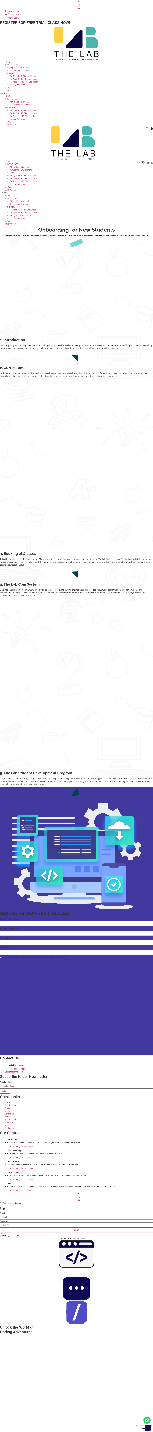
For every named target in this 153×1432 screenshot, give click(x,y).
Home (7, 1102)
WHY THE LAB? (11, 65)
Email (2, 1213)
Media (7, 1111)
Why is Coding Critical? (19, 67)
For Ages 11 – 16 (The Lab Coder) (24, 82)
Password (4, 1221)
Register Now (87, 1238)
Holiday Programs (17, 85)
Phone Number (7, 948)
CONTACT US (10, 90)
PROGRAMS (10, 73)
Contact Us (9, 1114)
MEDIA (8, 87)
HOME (7, 62)
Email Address (6, 938)
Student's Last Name (9, 929)
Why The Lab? (11, 1105)
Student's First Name (9, 919)
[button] (76, 93)
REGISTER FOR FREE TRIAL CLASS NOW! (35, 22)
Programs (9, 1108)
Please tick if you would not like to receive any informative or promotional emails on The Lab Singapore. (35, 957)
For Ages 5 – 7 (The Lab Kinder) (23, 76)
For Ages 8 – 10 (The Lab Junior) (24, 79)
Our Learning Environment (21, 70)
